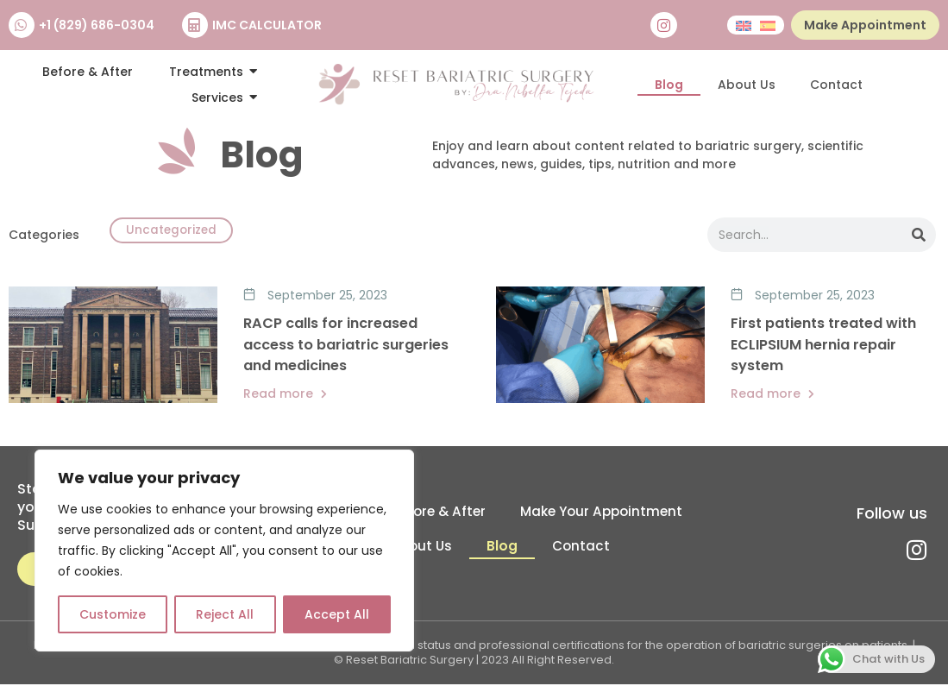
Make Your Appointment (604, 513)
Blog (669, 84)
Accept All (336, 614)
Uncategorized (175, 232)
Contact (836, 84)
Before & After (435, 513)
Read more (285, 395)
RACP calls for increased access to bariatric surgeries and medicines (346, 345)
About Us (746, 84)
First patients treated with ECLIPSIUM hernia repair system (823, 345)
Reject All (225, 614)
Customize (112, 614)
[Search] (918, 235)
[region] (224, 550)
